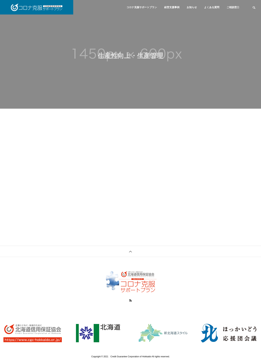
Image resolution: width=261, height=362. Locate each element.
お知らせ (192, 7)
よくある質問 (211, 7)
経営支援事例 (171, 7)
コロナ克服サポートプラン (142, 7)
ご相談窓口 (233, 7)
